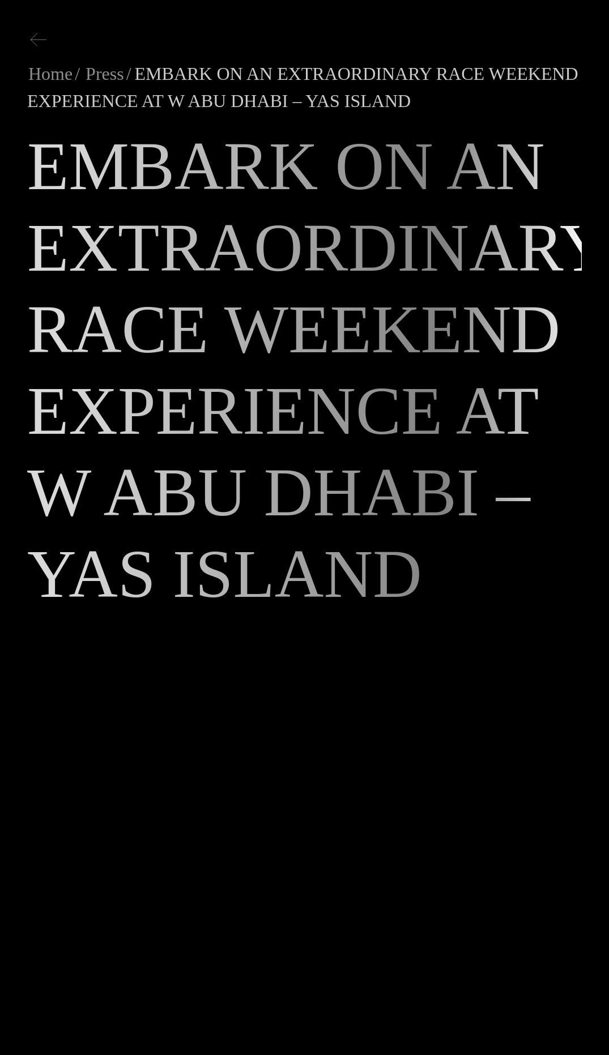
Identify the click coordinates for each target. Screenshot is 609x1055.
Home (50, 73)
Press (102, 73)
